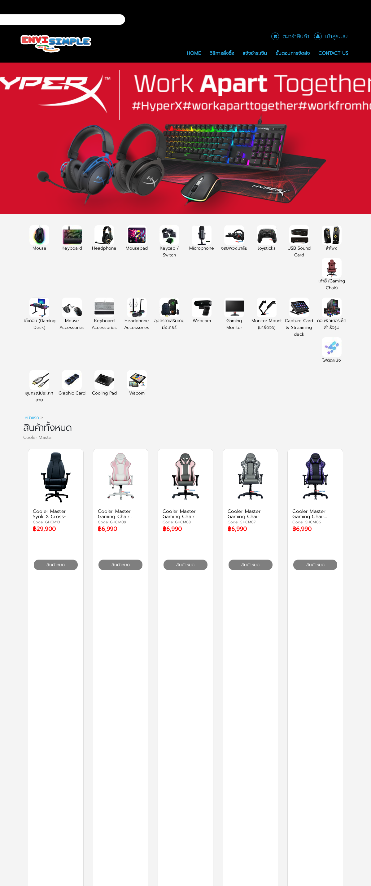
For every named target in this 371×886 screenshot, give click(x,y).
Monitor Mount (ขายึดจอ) (266, 317)
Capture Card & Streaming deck (299, 321)
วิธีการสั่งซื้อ (222, 53)
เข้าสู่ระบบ (336, 36)
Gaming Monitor (234, 317)
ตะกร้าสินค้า (295, 36)
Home (194, 53)
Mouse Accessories (72, 317)
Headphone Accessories (136, 317)
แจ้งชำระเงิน (255, 53)
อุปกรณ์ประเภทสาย (39, 390)
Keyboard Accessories (104, 317)
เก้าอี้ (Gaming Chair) (331, 277)
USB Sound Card (299, 245)
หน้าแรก (32, 417)
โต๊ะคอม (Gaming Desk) (39, 317)
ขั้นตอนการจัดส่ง (293, 53)
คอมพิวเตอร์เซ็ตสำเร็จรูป (331, 317)
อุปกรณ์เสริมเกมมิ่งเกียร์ (169, 317)
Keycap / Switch (169, 245)
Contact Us (333, 53)
